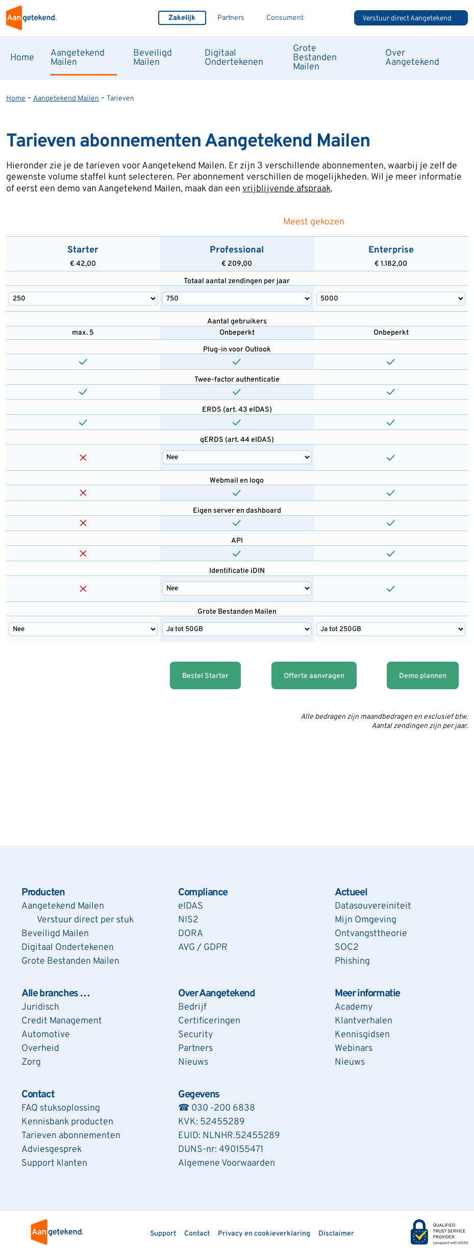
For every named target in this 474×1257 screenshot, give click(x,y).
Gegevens (198, 1094)
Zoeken (334, 17)
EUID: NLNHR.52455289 (229, 1136)
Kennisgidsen (362, 1035)
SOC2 (347, 947)
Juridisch (40, 1007)
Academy (353, 1007)
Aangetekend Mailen (78, 57)
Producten (42, 892)
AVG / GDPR (203, 947)
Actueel (351, 892)
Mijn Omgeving (365, 920)
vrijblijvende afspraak (286, 189)
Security (195, 1035)
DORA (190, 934)
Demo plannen (422, 676)
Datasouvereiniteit (373, 906)
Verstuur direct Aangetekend (407, 18)
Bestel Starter (205, 676)
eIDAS (190, 906)
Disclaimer (336, 1233)
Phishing (352, 961)
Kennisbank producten (67, 1122)
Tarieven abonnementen (70, 1136)
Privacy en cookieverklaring (264, 1233)
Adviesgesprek (51, 1149)
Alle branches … (55, 993)
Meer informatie (367, 993)
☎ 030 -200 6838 (216, 1108)
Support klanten (54, 1163)
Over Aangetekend (412, 57)
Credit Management (61, 1021)
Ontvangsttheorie (371, 934)
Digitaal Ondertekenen (234, 57)
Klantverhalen (363, 1021)
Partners (230, 18)
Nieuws (193, 1062)
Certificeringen (209, 1021)
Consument (285, 18)
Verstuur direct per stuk (85, 920)
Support (163, 1233)
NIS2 (188, 920)
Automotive (45, 1035)
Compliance (203, 892)
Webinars (353, 1048)
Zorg (31, 1062)
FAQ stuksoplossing (60, 1108)
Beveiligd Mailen (152, 57)
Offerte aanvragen (314, 676)
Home (22, 58)
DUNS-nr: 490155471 (220, 1149)
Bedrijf (192, 1007)
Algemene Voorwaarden (226, 1163)
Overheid (40, 1048)
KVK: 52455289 (211, 1122)
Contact (37, 1094)
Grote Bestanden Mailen (315, 58)
